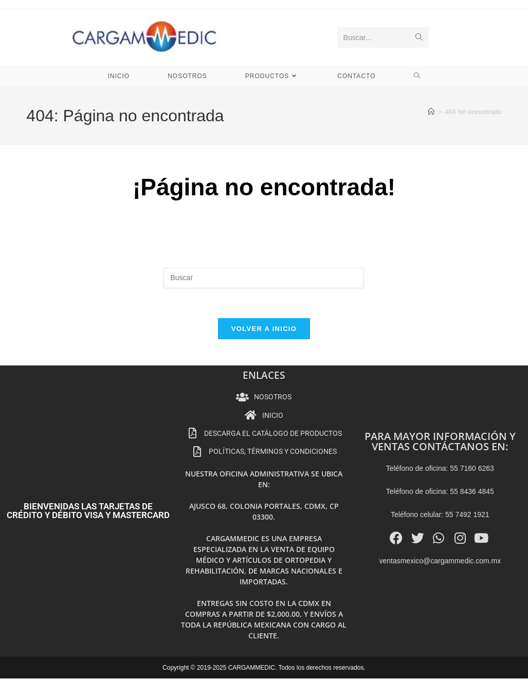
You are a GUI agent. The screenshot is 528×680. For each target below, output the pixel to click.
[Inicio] (431, 112)
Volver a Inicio (264, 330)
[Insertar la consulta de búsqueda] (263, 278)
